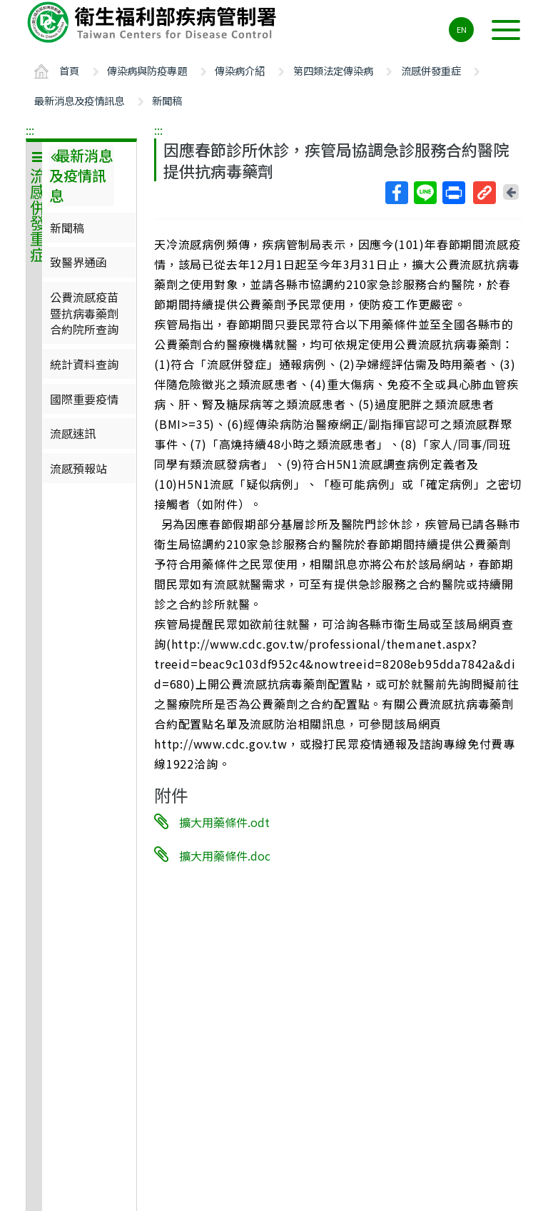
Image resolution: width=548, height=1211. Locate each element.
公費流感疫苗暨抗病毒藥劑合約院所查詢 (84, 313)
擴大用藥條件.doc (224, 854)
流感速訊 (73, 433)
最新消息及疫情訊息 (79, 100)
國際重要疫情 (84, 398)
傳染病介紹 (240, 70)
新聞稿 (167, 100)
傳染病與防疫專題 (147, 70)
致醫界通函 (78, 261)
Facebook (396, 192)
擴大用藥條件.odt (224, 822)
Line (424, 192)
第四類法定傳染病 (333, 70)
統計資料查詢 (84, 364)
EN (462, 29)
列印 (453, 192)
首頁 (69, 70)
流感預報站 (78, 468)
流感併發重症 (431, 70)
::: (30, 129)
